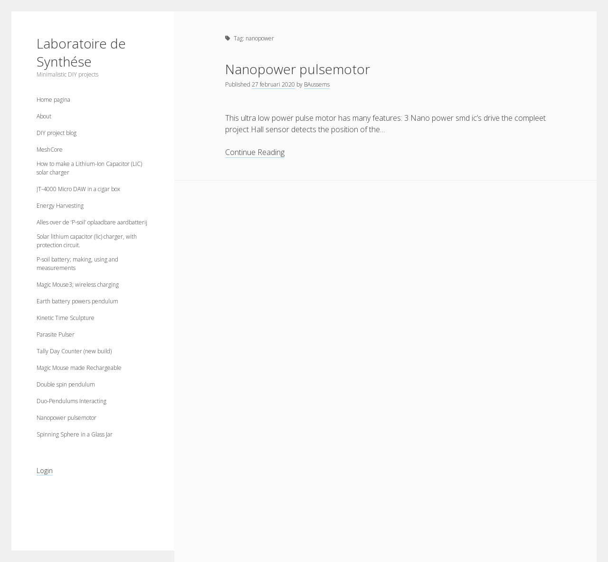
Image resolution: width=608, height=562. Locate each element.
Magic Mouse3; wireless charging (78, 285)
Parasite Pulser (56, 334)
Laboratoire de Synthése (81, 52)
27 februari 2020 (273, 84)
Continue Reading (255, 152)
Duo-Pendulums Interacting (71, 401)
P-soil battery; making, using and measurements (77, 263)
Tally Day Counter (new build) (74, 351)
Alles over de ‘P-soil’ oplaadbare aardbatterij (92, 222)
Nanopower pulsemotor (66, 418)
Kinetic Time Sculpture (66, 318)
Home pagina (53, 100)
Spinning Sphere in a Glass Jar (75, 434)
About (44, 116)
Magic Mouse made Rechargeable (79, 368)
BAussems (317, 84)
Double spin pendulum (66, 384)
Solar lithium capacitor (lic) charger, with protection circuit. (87, 241)
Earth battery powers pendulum (77, 301)
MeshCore (50, 149)
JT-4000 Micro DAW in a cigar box (78, 189)
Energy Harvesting (60, 206)
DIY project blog (56, 133)
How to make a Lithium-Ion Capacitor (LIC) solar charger (89, 168)
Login (45, 470)
